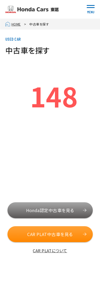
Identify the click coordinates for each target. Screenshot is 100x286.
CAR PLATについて (50, 250)
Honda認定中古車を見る (50, 210)
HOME (16, 24)
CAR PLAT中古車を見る (50, 234)
